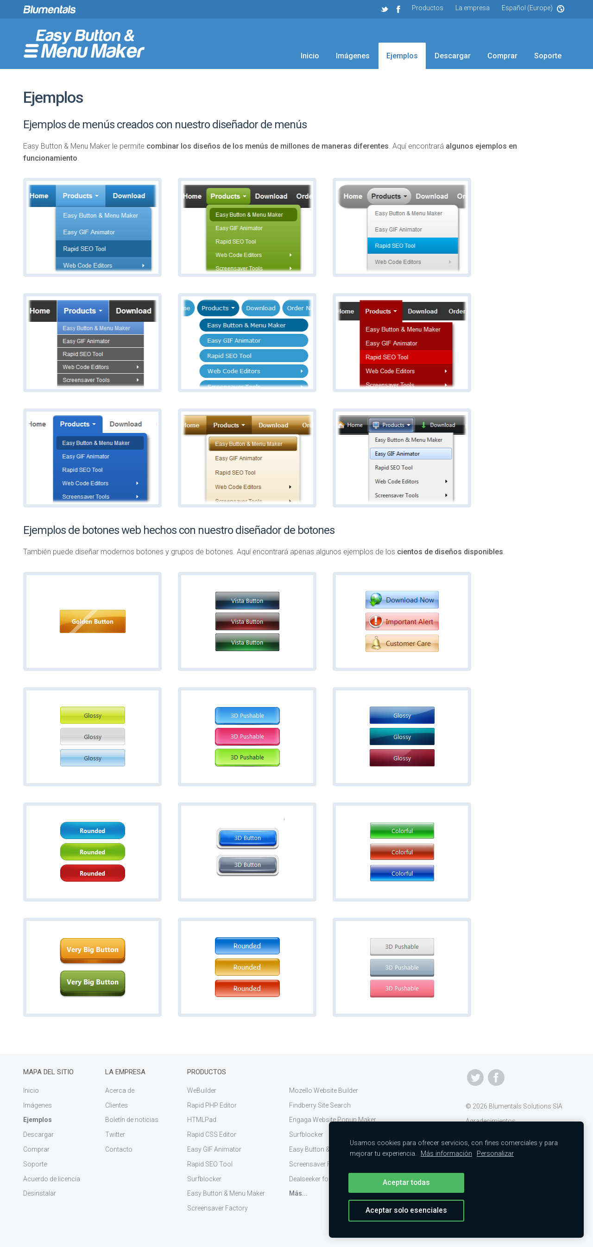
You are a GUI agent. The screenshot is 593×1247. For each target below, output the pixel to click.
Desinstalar (39, 1193)
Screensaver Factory (217, 1208)
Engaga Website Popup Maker (332, 1119)
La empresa (472, 8)
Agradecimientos (491, 1121)
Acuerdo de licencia (51, 1179)
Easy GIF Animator (214, 1149)
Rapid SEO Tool (210, 1164)
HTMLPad (201, 1119)
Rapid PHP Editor (212, 1105)
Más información (446, 1154)
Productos (427, 8)
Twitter (115, 1134)
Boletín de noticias (131, 1119)
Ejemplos (402, 55)
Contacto (118, 1149)
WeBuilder (201, 1090)
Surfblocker (204, 1179)
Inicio (310, 55)
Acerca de (119, 1090)
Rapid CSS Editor (211, 1134)
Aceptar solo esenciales (406, 1210)
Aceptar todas (406, 1182)
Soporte (547, 55)
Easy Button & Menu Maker (226, 1193)
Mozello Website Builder (323, 1090)
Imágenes (353, 55)
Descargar (453, 55)
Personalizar (495, 1154)
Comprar (502, 55)
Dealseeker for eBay (318, 1179)
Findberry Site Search (320, 1105)
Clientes (116, 1105)
